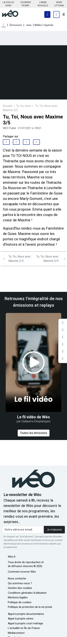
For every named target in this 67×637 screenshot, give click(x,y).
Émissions (15, 25)
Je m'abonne (54, 529)
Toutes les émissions (33, 433)
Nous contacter (17, 578)
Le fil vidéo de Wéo (33, 417)
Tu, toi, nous (23, 106)
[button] (3, 25)
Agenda (48, 25)
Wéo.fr (12, 556)
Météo (38, 25)
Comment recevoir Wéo (22, 571)
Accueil (7, 106)
